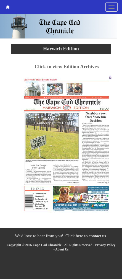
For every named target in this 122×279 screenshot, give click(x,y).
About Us (61, 249)
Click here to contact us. (86, 235)
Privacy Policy (105, 245)
